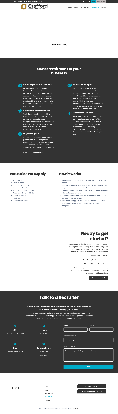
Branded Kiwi (76, 409)
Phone (92, 326)
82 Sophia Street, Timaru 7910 (15, 334)
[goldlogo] (34, 5)
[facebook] (83, 1)
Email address (70, 336)
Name (66, 326)
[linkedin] (89, 1)
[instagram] (86, 1)
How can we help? (70, 347)
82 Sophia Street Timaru (99, 265)
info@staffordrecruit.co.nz (98, 260)
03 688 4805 (43, 334)
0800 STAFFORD (102, 256)
